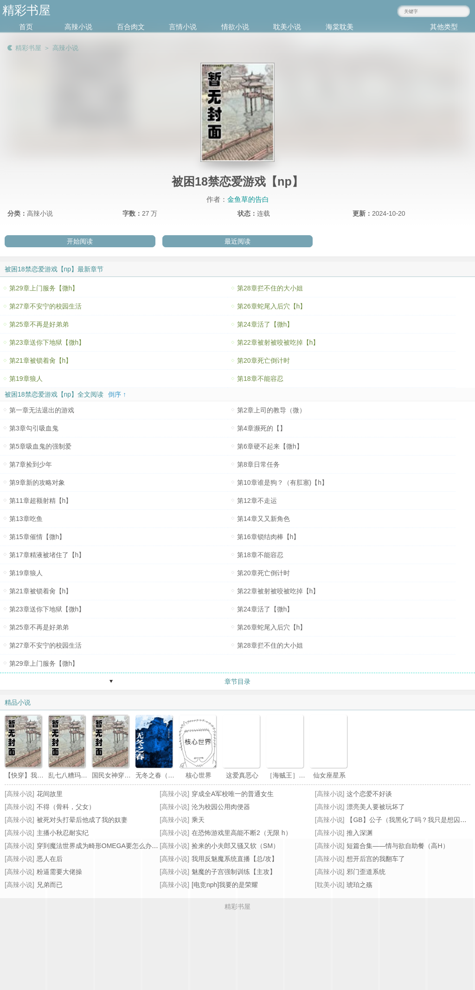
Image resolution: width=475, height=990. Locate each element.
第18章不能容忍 (260, 378)
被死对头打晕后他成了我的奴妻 (82, 819)
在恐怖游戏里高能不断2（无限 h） (241, 832)
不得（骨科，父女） (66, 806)
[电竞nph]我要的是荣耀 (225, 884)
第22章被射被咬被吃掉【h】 (278, 342)
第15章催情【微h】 (37, 536)
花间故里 (50, 793)
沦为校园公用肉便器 (221, 806)
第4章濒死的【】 (261, 428)
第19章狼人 (26, 378)
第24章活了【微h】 (265, 324)
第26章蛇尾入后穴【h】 (271, 306)
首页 (26, 27)
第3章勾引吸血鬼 (33, 428)
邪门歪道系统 (366, 871)
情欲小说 (235, 27)
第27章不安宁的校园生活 (45, 306)
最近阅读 (237, 241)
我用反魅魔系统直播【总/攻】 (235, 858)
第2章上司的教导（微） (271, 410)
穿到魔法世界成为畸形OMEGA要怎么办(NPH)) (104, 845)
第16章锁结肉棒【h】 (268, 536)
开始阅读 (80, 241)
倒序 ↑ (117, 394)
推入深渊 (359, 832)
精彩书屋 (28, 47)
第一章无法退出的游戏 (41, 410)
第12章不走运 (257, 500)
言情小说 (183, 27)
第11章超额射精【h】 (40, 500)
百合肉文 (131, 27)
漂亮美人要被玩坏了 (376, 806)
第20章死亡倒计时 (263, 360)
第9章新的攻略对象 (37, 482)
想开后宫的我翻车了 (376, 858)
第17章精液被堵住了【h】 (47, 555)
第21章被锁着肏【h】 (40, 360)
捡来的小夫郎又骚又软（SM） (235, 845)
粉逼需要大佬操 (59, 871)
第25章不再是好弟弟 (39, 324)
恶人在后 (50, 858)
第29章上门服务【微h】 (43, 288)
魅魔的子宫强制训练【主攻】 (234, 871)
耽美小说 (287, 27)
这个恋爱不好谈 (369, 793)
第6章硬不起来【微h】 (270, 446)
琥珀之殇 (359, 884)
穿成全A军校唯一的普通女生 (233, 793)
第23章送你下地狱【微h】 (47, 342)
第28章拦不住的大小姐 (270, 288)
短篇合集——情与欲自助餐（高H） (398, 845)
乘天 (198, 819)
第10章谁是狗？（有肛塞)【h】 (282, 482)
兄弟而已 (50, 884)
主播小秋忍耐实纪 (63, 832)
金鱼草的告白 (248, 199)
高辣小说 (78, 27)
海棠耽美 (339, 27)
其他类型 (444, 27)
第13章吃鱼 (26, 518)
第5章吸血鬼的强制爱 (40, 446)
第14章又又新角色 (263, 518)
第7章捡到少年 (30, 464)
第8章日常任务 (258, 464)
